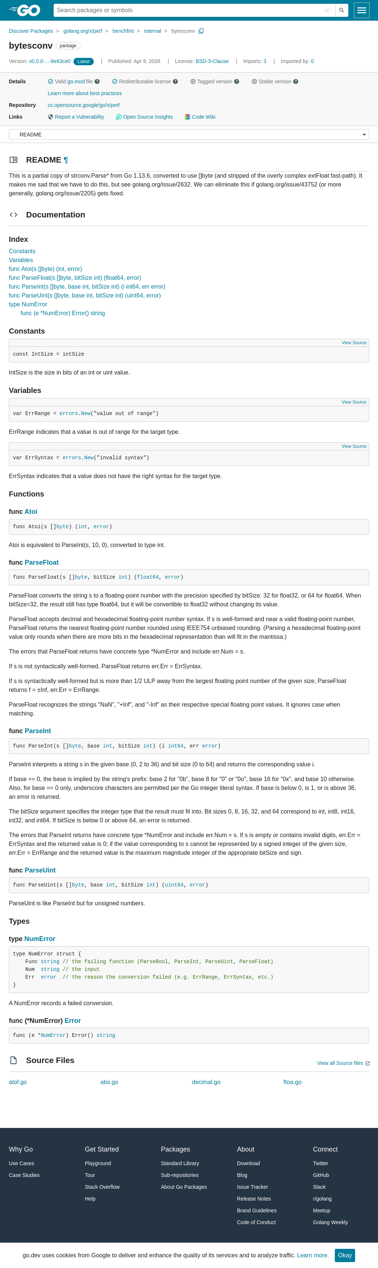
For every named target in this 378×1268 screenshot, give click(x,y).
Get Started (102, 1149)
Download (248, 1163)
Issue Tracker (252, 1187)
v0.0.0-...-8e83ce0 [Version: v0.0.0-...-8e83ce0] (40, 61)
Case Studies (24, 1175)
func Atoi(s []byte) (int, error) (45, 269)
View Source (354, 342)
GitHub (321, 1175)
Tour (90, 1175)
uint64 (174, 885)
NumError (39, 939)
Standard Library (180, 1163)
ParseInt (38, 731)
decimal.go (206, 1082)
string (50, 962)
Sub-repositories (180, 1175)
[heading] (31, 10)
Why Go (21, 1149)
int (82, 527)
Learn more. (313, 1255)
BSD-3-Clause (212, 61)
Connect (325, 1149)
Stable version (275, 81)
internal (152, 31)
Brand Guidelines (256, 1210)
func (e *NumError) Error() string (63, 313)
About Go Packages (184, 1187)
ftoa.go (293, 1082)
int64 (175, 746)
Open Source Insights (144, 117)
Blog (242, 1175)
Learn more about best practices (85, 93)
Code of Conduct (256, 1222)
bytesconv (183, 31)
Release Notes (254, 1199)
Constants (22, 251)
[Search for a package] (195, 10)
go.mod (76, 81)
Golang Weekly (330, 1222)
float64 (148, 577)
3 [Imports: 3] (255, 61)
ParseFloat (42, 562)
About (245, 1149)
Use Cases (21, 1163)
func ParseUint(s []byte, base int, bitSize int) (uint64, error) (85, 295)
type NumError (28, 304)
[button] (51, 81)
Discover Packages (31, 31)
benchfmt (123, 31)
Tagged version (215, 81)
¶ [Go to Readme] (65, 159)
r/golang (322, 1199)
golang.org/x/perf (82, 31)
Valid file (74, 81)
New (85, 414)
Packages (175, 1149)
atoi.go (109, 1082)
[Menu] (189, 134)
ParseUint (40, 870)
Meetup (321, 1210)
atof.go (18, 1082)
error (101, 527)
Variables (21, 260)
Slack (319, 1187)
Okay (345, 1255)
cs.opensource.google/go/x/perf (84, 105)
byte (62, 527)
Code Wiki (200, 117)
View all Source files (340, 1063)
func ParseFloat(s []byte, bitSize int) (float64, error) (75, 278)
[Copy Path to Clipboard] (201, 31)
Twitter (320, 1163)
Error (73, 1020)
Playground (98, 1163)
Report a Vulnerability (76, 117)
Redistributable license (145, 81)
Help (90, 1199)
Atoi (30, 511)
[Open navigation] (361, 10)
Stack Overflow (102, 1187)
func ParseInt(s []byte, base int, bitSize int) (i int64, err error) (87, 286)
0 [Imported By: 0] (297, 61)
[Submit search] (341, 10)
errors (68, 414)
